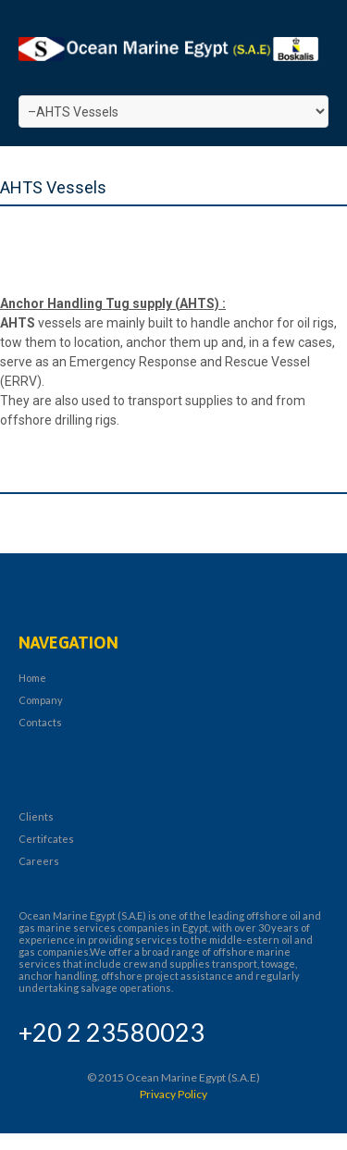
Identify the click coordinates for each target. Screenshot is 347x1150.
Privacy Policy (173, 1094)
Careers (39, 861)
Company (41, 700)
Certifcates (46, 839)
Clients (36, 816)
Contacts (40, 722)
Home (32, 678)
